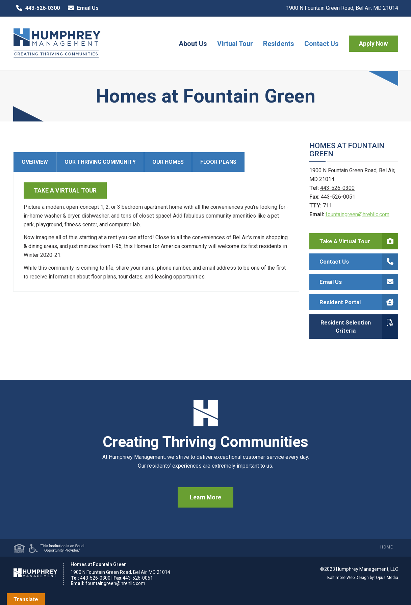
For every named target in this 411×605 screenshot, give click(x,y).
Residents (278, 44)
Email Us (82, 8)
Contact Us (321, 44)
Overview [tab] (35, 162)
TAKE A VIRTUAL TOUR (65, 190)
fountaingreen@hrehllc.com (357, 214)
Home (386, 547)
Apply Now (373, 43)
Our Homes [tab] (168, 162)
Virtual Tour (235, 44)
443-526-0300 (36, 8)
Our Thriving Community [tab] (100, 162)
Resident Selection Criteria (359, 326)
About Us (193, 44)
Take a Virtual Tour (358, 241)
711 (327, 205)
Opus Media (387, 577)
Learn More (205, 497)
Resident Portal (358, 302)
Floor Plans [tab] (218, 162)
